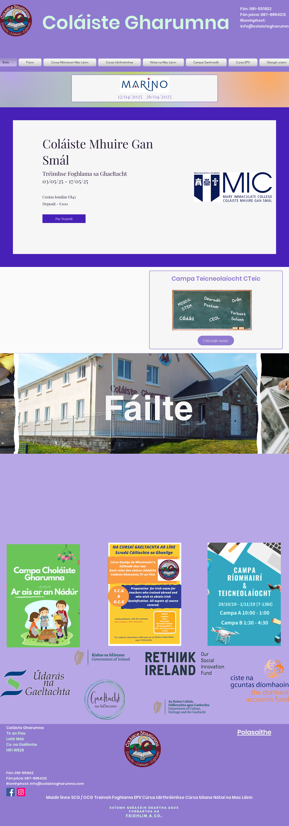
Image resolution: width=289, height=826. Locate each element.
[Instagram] (21, 792)
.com (79, 783)
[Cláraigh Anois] (216, 340)
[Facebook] (10, 792)
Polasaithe (254, 732)
